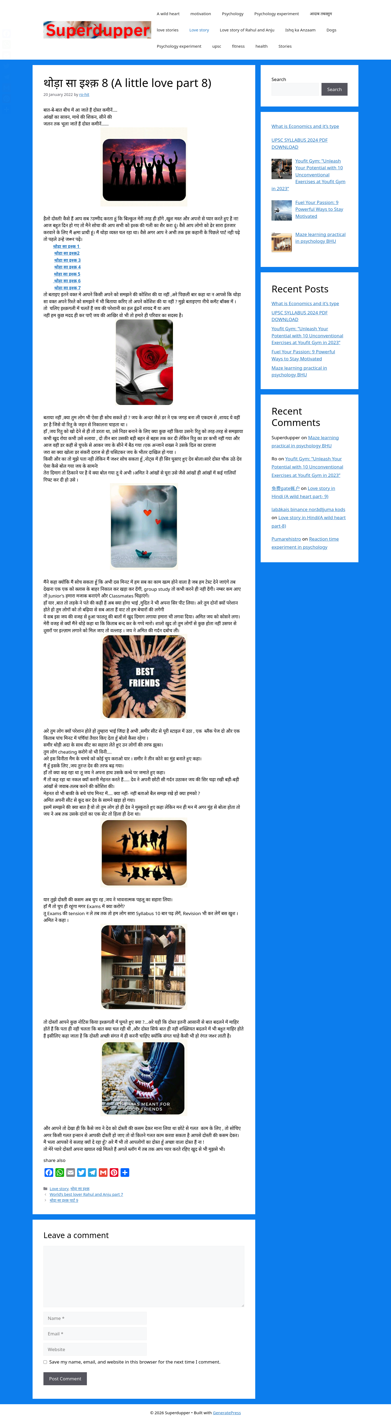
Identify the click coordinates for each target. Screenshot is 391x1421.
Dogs (331, 30)
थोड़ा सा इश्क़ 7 (67, 288)
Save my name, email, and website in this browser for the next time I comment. (134, 1362)
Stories (285, 46)
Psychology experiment (276, 13)
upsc (216, 46)
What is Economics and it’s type (305, 303)
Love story (199, 30)
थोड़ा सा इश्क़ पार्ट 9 (64, 1200)
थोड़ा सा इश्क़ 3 (67, 260)
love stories (167, 30)
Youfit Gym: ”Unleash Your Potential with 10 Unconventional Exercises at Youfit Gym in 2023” (307, 335)
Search (279, 79)
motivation (200, 13)
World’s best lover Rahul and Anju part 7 (86, 1194)
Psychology (232, 13)
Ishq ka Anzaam (300, 30)
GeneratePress (227, 1412)
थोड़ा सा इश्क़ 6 (66, 281)
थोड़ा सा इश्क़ (80, 1188)
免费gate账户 (286, 488)
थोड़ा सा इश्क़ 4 (67, 267)
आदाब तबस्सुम (321, 13)
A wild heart (168, 13)
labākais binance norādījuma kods (308, 509)
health (262, 46)
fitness (238, 46)
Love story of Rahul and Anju (247, 30)
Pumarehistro (286, 539)
